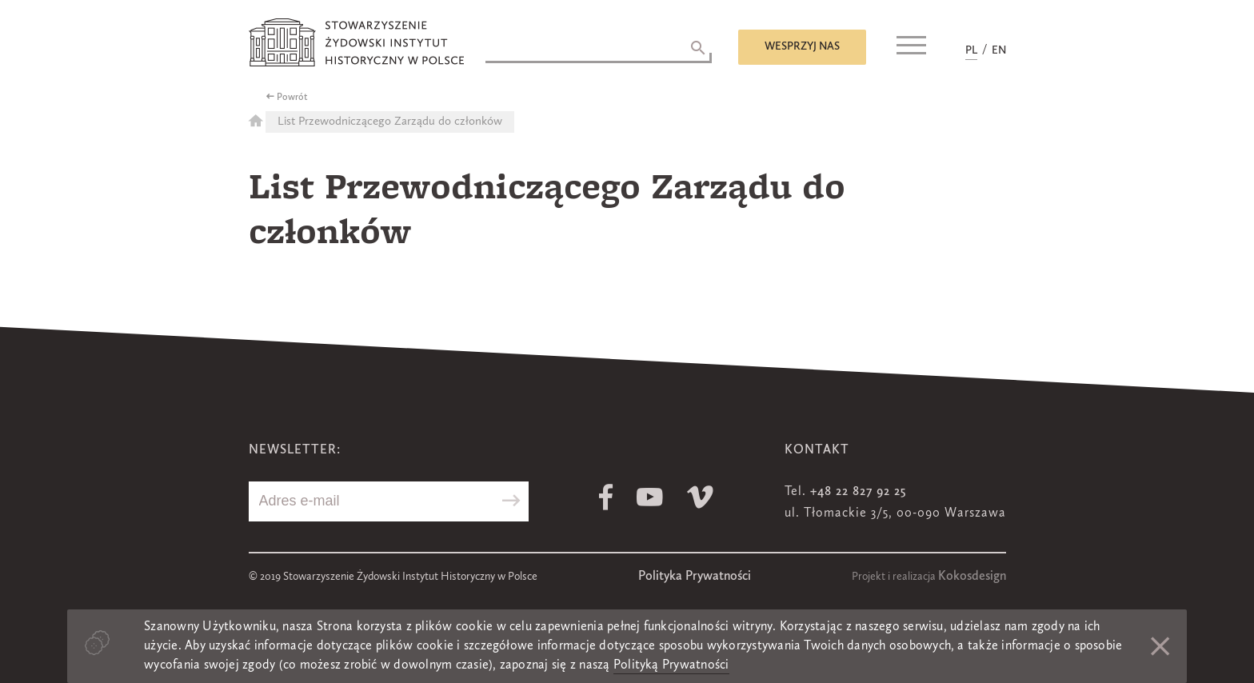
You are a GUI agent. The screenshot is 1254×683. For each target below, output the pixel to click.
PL (971, 50)
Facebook (606, 497)
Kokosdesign (972, 576)
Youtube (650, 497)
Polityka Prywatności (694, 576)
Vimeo (700, 497)
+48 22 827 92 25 (858, 491)
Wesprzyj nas (802, 46)
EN (999, 50)
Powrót (292, 97)
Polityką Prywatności (671, 665)
